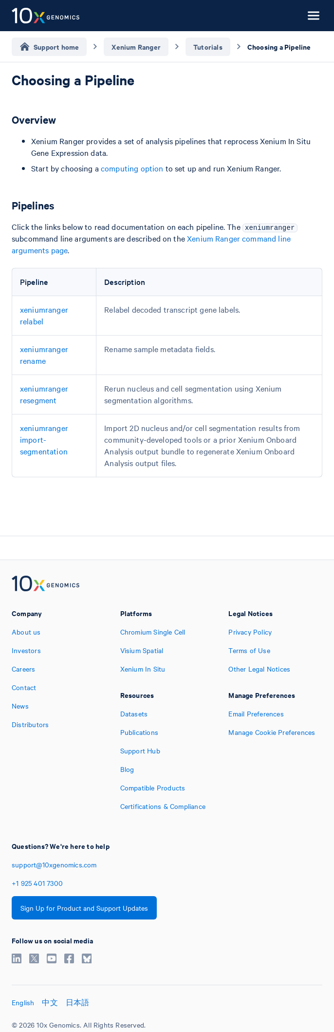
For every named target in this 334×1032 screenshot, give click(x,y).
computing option (132, 168)
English (23, 1002)
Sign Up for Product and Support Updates (84, 908)
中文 (49, 1002)
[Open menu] (313, 15)
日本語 (78, 1002)
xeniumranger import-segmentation (44, 439)
